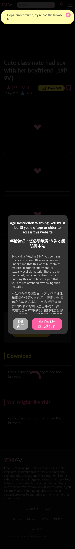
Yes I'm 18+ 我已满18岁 (47, 324)
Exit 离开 (20, 323)
